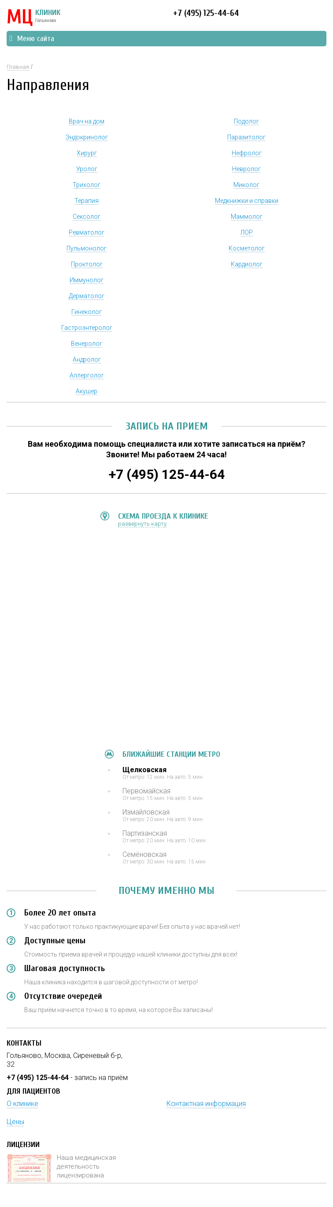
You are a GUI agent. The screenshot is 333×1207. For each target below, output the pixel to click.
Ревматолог (86, 232)
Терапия (86, 200)
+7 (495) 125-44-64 (206, 13)
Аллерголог (87, 375)
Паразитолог (246, 137)
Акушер (86, 391)
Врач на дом (86, 121)
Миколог (246, 184)
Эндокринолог (87, 137)
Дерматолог (86, 295)
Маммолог (247, 216)
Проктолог (87, 264)
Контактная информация (206, 1103)
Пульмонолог (87, 248)
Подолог (246, 121)
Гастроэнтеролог (86, 327)
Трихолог (86, 184)
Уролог (86, 168)
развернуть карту (142, 523)
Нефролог (247, 153)
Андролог (87, 359)
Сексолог (86, 216)
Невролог (246, 168)
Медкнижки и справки (246, 200)
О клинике (22, 1103)
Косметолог (247, 248)
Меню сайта (32, 38)
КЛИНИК (33, 17)
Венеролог (86, 343)
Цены (15, 1121)
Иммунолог (87, 280)
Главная (18, 67)
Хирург (87, 153)
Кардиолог (247, 264)
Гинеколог (86, 311)
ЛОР (246, 232)
